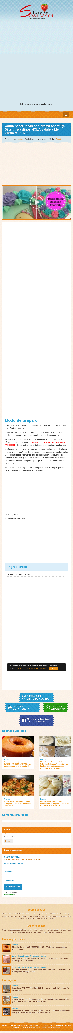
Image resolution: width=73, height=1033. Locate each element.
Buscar (8, 841)
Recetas (59, 139)
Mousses (43, 956)
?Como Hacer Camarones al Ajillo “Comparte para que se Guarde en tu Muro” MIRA (18, 804)
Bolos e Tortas (17, 956)
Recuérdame (9, 881)
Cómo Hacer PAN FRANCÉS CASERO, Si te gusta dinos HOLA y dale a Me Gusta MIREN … (40, 989)
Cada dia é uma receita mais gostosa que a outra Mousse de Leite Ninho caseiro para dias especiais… (40, 959)
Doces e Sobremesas (31, 956)
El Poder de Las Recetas (36, 11)
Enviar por (58, 707)
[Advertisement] (36, 42)
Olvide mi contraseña (10, 892)
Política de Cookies (39, 1027)
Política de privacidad (53, 1027)
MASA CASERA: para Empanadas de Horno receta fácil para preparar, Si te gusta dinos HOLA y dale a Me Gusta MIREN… (40, 1000)
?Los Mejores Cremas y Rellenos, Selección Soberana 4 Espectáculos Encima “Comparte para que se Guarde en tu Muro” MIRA (54, 765)
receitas (20, 139)
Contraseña (8, 872)
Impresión (21, 707)
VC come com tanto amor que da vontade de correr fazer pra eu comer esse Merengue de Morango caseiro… (41, 971)
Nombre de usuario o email (13, 863)
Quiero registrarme (9, 894)
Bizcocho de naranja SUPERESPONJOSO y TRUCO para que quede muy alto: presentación (17, 764)
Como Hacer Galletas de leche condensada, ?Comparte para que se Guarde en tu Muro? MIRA (54, 804)
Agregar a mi (38, 697)
